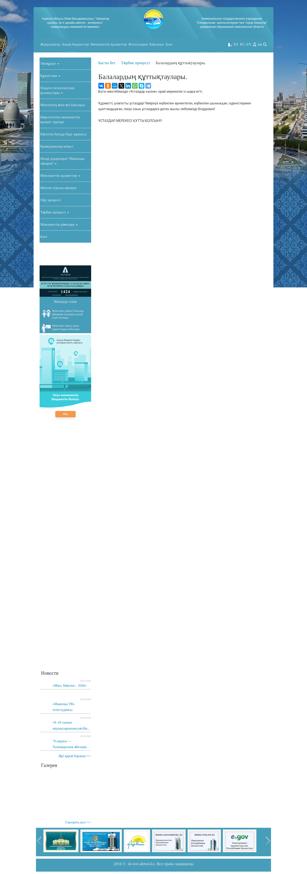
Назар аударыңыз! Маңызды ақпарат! (62, 161)
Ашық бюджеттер (75, 44)
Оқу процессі (50, 200)
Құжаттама (50, 76)
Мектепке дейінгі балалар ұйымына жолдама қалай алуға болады (63, 314)
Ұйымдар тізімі (65, 301)
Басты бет (106, 63)
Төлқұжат (49, 63)
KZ (236, 44)
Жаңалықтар (50, 44)
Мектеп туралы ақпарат (58, 188)
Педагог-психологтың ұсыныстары (57, 90)
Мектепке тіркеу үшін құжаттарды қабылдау (61, 328)
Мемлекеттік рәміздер (59, 224)
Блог (169, 44)
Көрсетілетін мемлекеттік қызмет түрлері (60, 119)
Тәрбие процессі (54, 212)
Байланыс (156, 44)
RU (242, 44)
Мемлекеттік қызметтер (108, 44)
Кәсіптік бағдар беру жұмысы (63, 134)
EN (248, 44)
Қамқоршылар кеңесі (56, 146)
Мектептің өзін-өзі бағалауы (62, 105)
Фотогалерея (138, 44)
